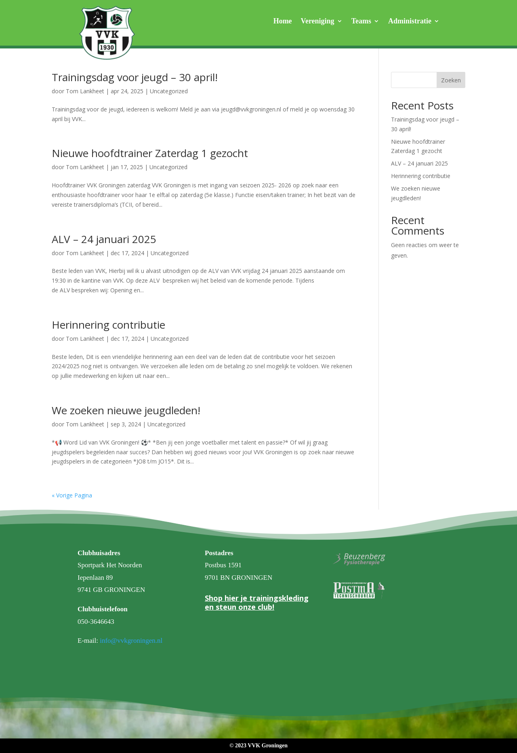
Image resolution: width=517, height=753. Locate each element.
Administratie (409, 21)
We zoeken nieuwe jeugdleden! (126, 410)
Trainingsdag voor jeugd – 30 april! (135, 77)
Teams (361, 21)
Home (282, 21)
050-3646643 (96, 621)
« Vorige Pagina (72, 495)
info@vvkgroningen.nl (131, 640)
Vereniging (317, 21)
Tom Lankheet (85, 91)
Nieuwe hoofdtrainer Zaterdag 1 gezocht (150, 153)
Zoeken (451, 80)
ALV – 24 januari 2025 (104, 239)
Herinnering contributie (108, 324)
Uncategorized (169, 91)
